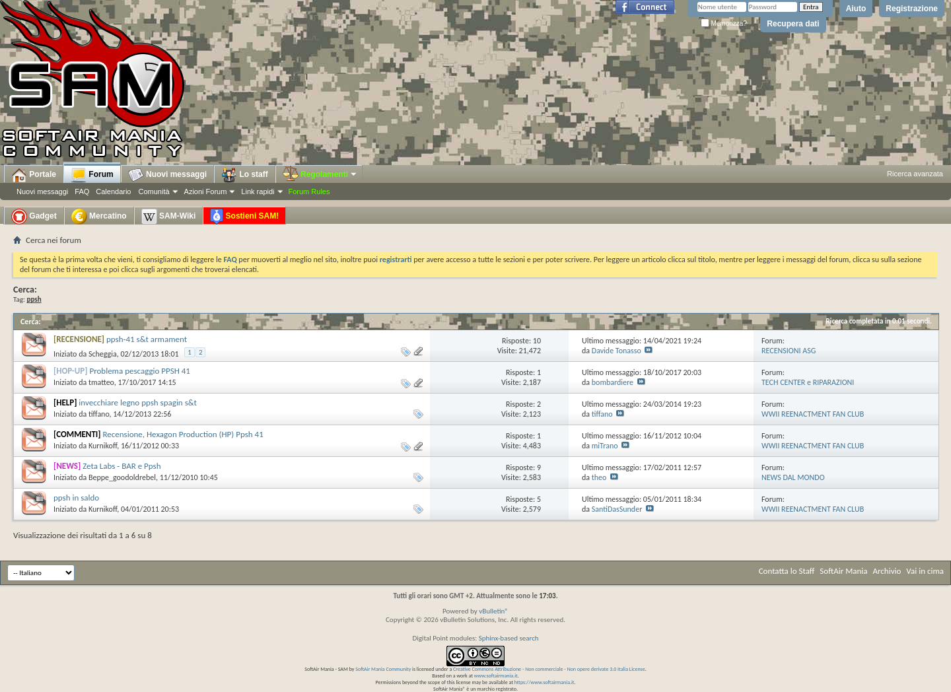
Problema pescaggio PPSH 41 (139, 371)
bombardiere (612, 382)
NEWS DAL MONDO (793, 477)
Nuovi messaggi (42, 191)
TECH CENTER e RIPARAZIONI (807, 382)
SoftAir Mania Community (383, 669)
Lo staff (244, 175)
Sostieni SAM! (244, 217)
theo (599, 477)
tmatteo (101, 382)
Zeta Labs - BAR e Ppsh (121, 466)
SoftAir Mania (843, 571)
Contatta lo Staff (787, 571)
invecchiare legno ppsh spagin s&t (138, 402)
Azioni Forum (205, 191)
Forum (92, 175)
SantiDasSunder (617, 509)
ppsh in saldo (76, 497)
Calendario (113, 191)
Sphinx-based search (509, 638)
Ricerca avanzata (915, 174)
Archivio (887, 571)
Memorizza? (724, 23)
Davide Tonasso (616, 350)
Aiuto (856, 8)
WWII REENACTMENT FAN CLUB (812, 414)
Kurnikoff (102, 445)
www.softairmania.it (496, 675)
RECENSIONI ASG (788, 350)
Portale (33, 175)
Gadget (34, 217)
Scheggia (102, 354)
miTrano (605, 445)
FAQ (82, 191)
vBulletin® (494, 611)
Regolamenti (320, 174)
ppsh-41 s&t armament (146, 339)
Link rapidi (257, 191)
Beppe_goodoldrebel (122, 477)
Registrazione (912, 8)
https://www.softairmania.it (544, 682)
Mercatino (99, 217)
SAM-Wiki (168, 217)
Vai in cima (925, 571)
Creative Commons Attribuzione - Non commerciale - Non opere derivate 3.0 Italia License (549, 669)
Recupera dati (793, 23)
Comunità (153, 191)
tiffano (99, 414)
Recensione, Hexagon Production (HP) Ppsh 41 (183, 434)
